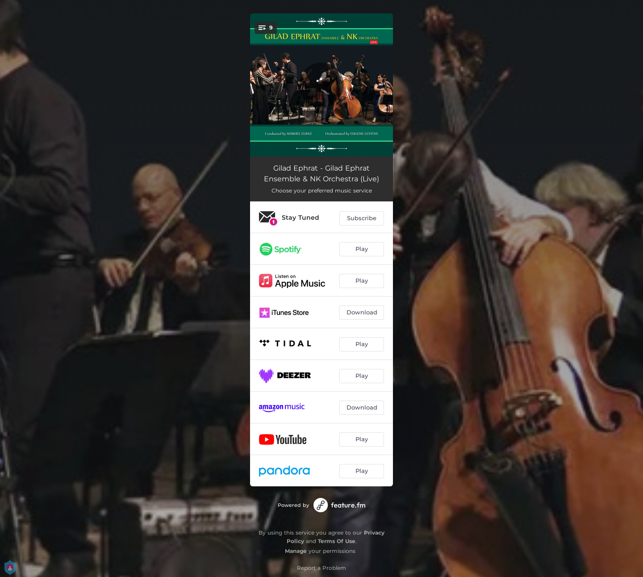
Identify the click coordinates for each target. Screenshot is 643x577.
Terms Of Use (336, 541)
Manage (296, 551)
